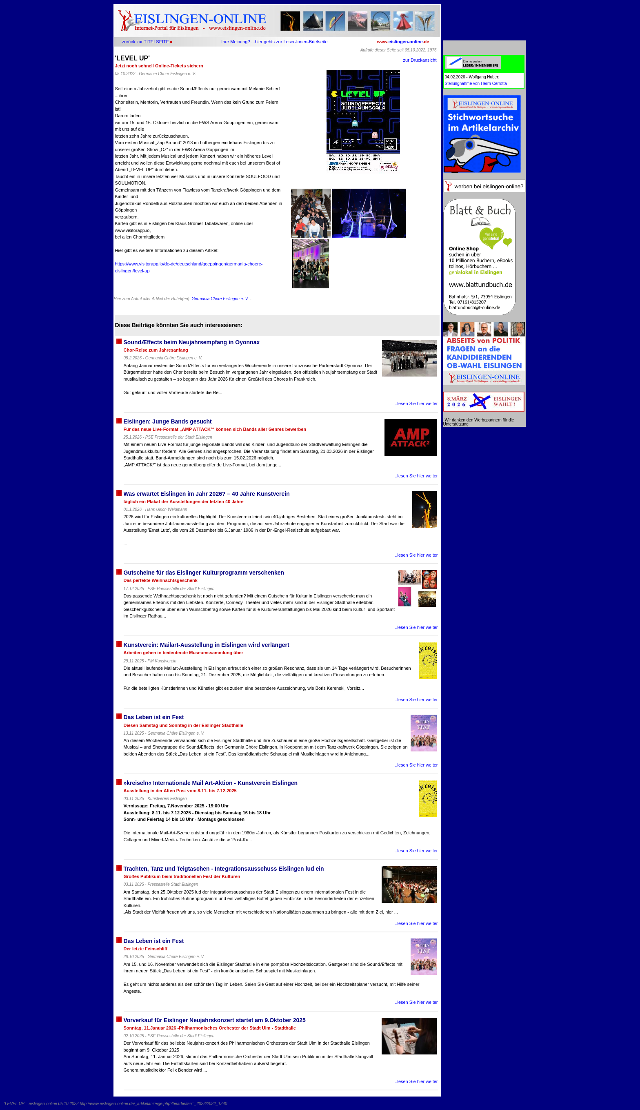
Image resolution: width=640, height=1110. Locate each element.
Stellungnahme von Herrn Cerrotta (476, 83)
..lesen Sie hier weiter (416, 403)
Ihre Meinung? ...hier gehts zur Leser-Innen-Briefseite (274, 41)
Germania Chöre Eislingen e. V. (220, 298)
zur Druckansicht (420, 60)
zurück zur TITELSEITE (145, 41)
